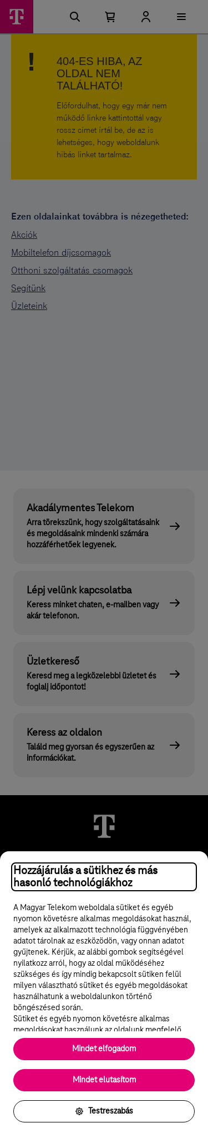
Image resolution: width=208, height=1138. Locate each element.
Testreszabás (104, 1111)
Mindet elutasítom (104, 1080)
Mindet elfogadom (104, 1049)
